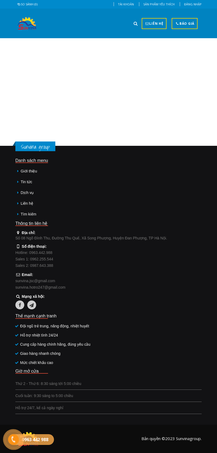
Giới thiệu (29, 171)
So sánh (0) (27, 4)
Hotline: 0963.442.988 (33, 252)
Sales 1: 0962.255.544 (34, 259)
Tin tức (26, 182)
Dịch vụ (27, 192)
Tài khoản (126, 4)
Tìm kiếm (28, 214)
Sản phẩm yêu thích (159, 4)
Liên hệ (27, 203)
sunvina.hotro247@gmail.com (40, 287)
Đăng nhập (193, 4)
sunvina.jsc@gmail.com (35, 281)
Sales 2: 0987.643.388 (34, 265)
